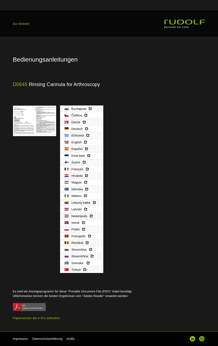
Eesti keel (78, 155)
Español (76, 149)
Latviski (76, 209)
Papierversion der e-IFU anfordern (36, 318)
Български (78, 108)
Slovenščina (79, 256)
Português (78, 236)
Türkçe (76, 269)
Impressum (20, 338)
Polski (75, 229)
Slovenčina (78, 249)
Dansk (75, 122)
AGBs (71, 338)
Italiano (76, 196)
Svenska (77, 263)
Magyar (76, 182)
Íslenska (77, 189)
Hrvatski (76, 175)
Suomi (75, 162)
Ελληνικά (77, 135)
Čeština (76, 115)
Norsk (75, 222)
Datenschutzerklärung (47, 338)
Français (77, 169)
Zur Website (21, 23)
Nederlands (79, 216)
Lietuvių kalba (80, 202)
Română (77, 242)
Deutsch (77, 128)
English (76, 142)
